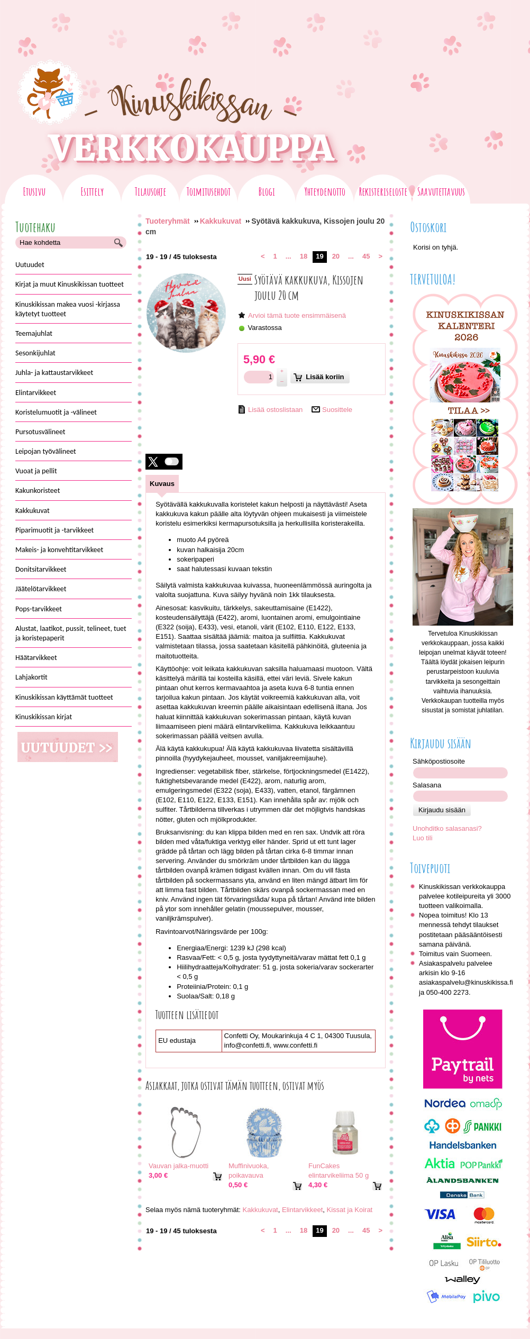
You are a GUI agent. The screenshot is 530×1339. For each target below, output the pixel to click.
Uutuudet (29, 264)
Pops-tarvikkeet (38, 608)
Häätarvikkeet (36, 657)
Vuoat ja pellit (36, 470)
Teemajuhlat (33, 333)
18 (303, 256)
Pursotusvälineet (40, 431)
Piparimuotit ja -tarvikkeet (54, 530)
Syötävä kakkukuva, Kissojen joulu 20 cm (308, 287)
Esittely (92, 192)
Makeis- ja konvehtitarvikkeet (59, 549)
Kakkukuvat (32, 510)
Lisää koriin (319, 377)
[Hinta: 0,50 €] (238, 1185)
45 (366, 256)
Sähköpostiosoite (439, 761)
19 (319, 256)
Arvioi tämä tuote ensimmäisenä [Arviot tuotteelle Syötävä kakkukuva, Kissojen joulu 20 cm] (297, 315)
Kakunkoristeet (37, 490)
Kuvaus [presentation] (162, 484)
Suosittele (337, 410)
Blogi (267, 192)
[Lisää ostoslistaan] (270, 409)
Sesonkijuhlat (35, 352)
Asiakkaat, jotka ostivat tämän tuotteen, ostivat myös (234, 1086)
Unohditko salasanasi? (447, 828)
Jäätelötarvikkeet (40, 588)
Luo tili (423, 838)
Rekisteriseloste (383, 192)
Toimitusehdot (209, 192)
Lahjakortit (31, 677)
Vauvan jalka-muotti (178, 1166)
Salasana (427, 785)
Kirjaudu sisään (441, 810)
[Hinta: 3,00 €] (158, 1175)
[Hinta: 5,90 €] (259, 360)
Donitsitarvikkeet (41, 569)
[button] (163, 462)
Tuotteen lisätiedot (187, 1015)
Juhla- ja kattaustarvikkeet (54, 372)
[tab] (162, 483)
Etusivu (34, 192)
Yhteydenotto (324, 192)
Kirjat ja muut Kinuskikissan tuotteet (69, 284)
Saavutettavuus (441, 192)
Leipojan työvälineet (45, 451)
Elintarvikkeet (35, 392)
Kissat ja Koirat (350, 1210)
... (288, 256)
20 (336, 256)
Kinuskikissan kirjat (43, 716)
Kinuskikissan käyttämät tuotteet (64, 697)
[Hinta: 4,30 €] (317, 1185)
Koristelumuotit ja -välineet (56, 412)
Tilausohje (150, 192)
